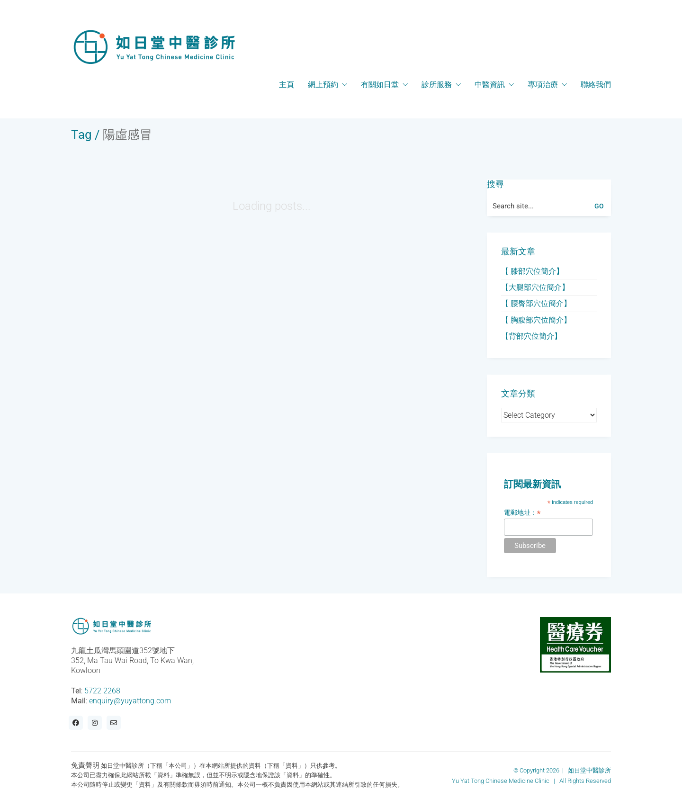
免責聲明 (85, 765)
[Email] (114, 723)
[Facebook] (76, 723)
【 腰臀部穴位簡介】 (536, 303)
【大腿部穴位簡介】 (535, 287)
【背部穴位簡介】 (531, 336)
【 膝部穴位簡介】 (532, 271)
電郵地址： (522, 512)
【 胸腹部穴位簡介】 (536, 319)
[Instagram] (95, 723)
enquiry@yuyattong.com (130, 700)
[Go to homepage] (154, 46)
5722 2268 (102, 690)
